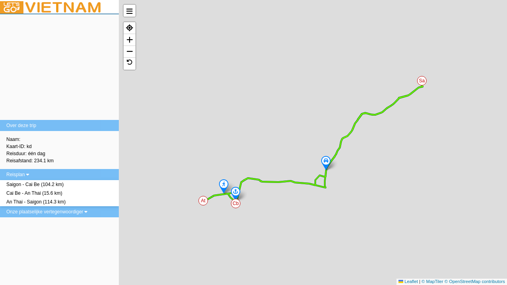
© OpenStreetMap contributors (474, 281)
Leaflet (408, 281)
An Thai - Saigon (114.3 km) (36, 202)
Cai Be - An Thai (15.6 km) (34, 193)
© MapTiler (432, 281)
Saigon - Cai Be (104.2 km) (35, 184)
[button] (422, 81)
